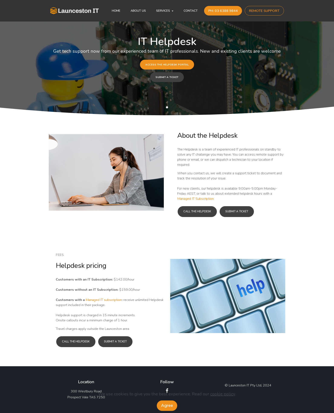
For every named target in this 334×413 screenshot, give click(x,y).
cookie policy (222, 394)
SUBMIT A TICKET (167, 77)
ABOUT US (138, 11)
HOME (116, 11)
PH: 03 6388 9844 (223, 11)
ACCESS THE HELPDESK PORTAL (167, 64)
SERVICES (163, 11)
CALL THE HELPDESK (197, 211)
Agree (167, 405)
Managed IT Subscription (195, 198)
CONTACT (191, 11)
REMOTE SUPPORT (264, 11)
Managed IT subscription (104, 300)
